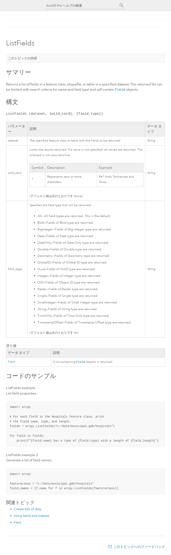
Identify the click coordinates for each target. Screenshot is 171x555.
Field (120, 89)
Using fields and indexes (31, 516)
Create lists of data (27, 509)
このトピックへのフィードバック (139, 547)
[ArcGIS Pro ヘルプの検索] (81, 5)
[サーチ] (122, 5)
